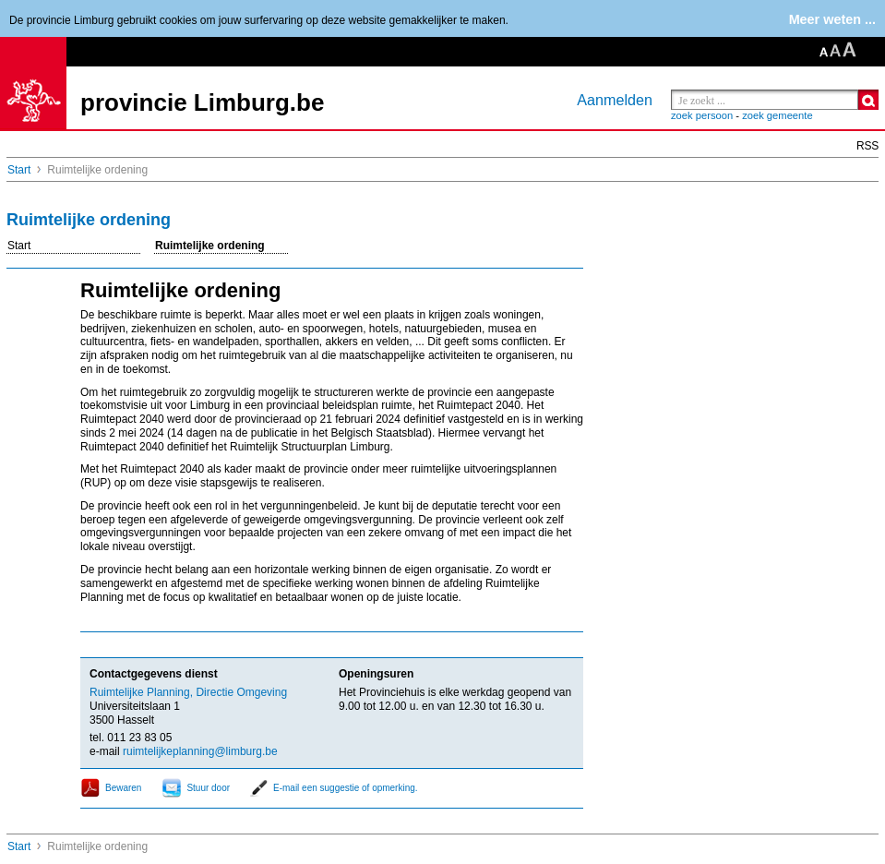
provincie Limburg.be (202, 102)
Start (18, 169)
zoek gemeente (777, 115)
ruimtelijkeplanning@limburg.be (200, 751)
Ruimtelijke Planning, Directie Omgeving (188, 692)
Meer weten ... (832, 19)
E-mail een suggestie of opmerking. (345, 788)
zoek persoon (702, 115)
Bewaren (123, 788)
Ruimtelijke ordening (210, 245)
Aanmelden (614, 99)
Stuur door (208, 788)
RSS (867, 145)
